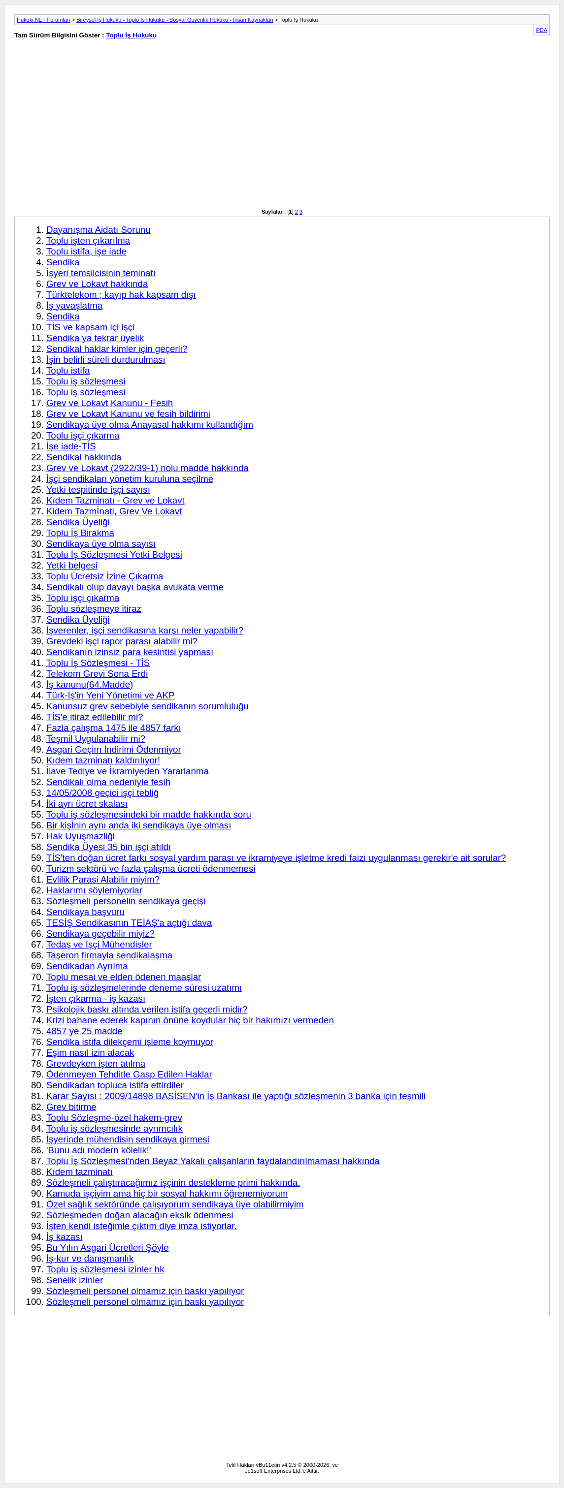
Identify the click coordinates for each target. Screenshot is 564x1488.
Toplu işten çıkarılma (88, 240)
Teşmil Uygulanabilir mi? (95, 738)
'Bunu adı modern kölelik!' (98, 1150)
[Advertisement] (142, 129)
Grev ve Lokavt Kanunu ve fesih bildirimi (128, 414)
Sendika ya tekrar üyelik (95, 338)
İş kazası (64, 1237)
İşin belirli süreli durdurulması (106, 359)
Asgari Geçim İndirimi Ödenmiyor (113, 749)
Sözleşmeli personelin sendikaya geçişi (126, 901)
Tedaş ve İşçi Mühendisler (99, 944)
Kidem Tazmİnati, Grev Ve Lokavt (114, 511)
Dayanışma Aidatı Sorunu (98, 229)
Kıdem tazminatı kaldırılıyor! (103, 760)
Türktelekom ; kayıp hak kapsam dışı (121, 294)
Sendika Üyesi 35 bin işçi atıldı (108, 847)
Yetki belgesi (72, 565)
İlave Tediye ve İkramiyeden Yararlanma (127, 771)
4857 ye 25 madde (84, 1031)
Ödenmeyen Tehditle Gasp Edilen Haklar (129, 1074)
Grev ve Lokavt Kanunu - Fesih (109, 403)
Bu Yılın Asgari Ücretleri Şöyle (107, 1247)
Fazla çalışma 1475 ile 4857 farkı (113, 728)
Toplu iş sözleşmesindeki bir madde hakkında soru (148, 814)
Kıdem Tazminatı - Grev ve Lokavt (115, 500)
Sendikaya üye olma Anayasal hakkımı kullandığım (149, 424)
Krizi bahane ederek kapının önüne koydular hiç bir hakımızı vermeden (190, 1020)
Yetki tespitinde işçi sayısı (98, 489)
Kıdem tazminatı (79, 1172)
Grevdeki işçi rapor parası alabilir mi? (122, 641)
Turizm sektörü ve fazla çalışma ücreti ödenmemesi (150, 868)
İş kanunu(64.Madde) (89, 684)
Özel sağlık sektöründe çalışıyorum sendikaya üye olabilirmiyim (175, 1204)
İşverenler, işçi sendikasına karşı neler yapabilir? (144, 630)
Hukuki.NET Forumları (43, 20)
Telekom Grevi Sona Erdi (97, 673)
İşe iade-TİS (71, 446)
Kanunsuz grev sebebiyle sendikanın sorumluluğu (147, 706)
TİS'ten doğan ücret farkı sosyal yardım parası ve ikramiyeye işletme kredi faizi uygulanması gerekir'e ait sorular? (276, 858)
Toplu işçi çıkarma (82, 435)
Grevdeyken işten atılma (95, 1063)
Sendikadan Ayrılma (87, 966)
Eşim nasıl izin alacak (90, 1052)
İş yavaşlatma (74, 305)
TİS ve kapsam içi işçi (90, 327)
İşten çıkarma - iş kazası (95, 998)
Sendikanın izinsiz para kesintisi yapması (129, 652)
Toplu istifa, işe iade (86, 251)
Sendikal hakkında (83, 457)
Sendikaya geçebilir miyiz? (100, 933)
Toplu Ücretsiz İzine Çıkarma (104, 576)
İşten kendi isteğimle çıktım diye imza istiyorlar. (141, 1226)
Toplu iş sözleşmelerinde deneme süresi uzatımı (144, 987)
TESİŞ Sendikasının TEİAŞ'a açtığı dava (129, 923)
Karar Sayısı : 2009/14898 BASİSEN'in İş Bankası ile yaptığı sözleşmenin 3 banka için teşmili (236, 1096)
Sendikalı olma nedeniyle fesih (108, 782)
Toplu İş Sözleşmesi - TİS (98, 663)
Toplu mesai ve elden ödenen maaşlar (123, 977)
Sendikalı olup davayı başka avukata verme (135, 587)
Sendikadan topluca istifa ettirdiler (115, 1085)
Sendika (62, 262)
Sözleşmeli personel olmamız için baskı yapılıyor (145, 1291)
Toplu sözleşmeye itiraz (93, 608)
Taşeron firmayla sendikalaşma (109, 955)
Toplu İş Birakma (80, 533)
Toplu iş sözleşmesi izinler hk (105, 1269)
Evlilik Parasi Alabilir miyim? (103, 879)
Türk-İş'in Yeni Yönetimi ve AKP (110, 695)
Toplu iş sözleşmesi (86, 381)
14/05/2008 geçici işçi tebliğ (102, 793)
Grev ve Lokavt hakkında (97, 284)
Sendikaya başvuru (85, 912)
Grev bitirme (71, 1107)
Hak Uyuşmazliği (80, 836)
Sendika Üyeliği (78, 522)
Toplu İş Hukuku (131, 35)
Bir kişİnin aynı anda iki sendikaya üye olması (138, 825)
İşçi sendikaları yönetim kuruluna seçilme (129, 479)
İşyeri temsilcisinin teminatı (101, 273)
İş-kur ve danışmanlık (89, 1258)
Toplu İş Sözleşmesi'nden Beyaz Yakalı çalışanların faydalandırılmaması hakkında (213, 1161)
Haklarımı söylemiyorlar (94, 890)
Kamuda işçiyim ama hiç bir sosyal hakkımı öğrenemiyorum (167, 1193)
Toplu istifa (68, 370)
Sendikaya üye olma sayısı (101, 543)
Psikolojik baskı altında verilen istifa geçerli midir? (147, 1009)
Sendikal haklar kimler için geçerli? (116, 349)
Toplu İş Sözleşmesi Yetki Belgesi (114, 554)
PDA (541, 30)
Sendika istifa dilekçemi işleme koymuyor (129, 1042)
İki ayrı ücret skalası (87, 803)
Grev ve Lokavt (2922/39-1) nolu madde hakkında (147, 468)
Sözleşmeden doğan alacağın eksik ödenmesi (139, 1215)
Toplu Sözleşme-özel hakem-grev (114, 1117)
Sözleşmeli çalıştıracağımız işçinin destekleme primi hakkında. (173, 1182)
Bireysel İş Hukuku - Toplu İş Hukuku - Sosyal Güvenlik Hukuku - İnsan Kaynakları (174, 20)
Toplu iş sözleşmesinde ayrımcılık (114, 1128)
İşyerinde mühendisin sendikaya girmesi (127, 1139)
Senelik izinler (74, 1280)
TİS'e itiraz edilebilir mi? (94, 717)
